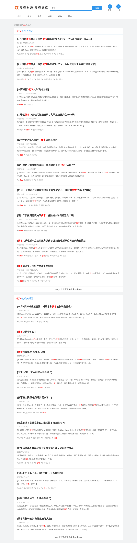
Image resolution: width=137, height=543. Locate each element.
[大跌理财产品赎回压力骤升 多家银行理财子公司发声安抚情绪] (52, 240)
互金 (35, 387)
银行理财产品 (31, 155)
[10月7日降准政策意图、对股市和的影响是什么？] (45, 306)
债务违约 (37, 438)
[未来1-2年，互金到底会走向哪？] (34, 372)
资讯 (40, 16)
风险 (21, 322)
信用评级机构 (38, 130)
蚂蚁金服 (46, 463)
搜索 (97, 8)
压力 (64, 256)
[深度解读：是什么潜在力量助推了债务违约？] (41, 422)
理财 (49, 205)
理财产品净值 (45, 281)
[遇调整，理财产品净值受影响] (35, 266)
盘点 (31, 79)
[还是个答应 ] (26, 332)
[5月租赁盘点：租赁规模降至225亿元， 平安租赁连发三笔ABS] (54, 39)
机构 (29, 16)
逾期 (28, 387)
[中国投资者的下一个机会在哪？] (34, 498)
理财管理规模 (38, 205)
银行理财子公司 (32, 256)
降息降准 (30, 180)
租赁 (23, 79)
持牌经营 (29, 413)
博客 (50, 16)
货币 (28, 322)
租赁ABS (60, 54)
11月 (28, 205)
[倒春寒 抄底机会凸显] (31, 352)
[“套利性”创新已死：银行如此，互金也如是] (40, 473)
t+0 (20, 413)
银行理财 (40, 180)
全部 (19, 16)
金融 (28, 438)
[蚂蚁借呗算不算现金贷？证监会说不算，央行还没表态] (45, 448)
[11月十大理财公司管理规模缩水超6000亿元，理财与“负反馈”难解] (54, 190)
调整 (23, 281)
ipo (34, 322)
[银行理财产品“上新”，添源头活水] (37, 140)
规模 (38, 79)
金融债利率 (48, 79)
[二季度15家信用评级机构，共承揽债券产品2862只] (46, 114)
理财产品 (56, 256)
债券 (21, 130)
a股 (46, 322)
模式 (21, 488)
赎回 (38, 231)
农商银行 (29, 105)
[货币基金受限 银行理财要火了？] (34, 397)
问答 (60, 16)
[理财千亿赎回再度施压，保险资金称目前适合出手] (45, 215)
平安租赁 (50, 54)
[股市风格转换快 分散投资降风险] (34, 518)
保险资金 (30, 231)
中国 (48, 387)
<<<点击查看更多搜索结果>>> (68, 289)
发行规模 (58, 79)
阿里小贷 (23, 463)
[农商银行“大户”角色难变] (33, 89)
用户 (70, 16)
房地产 (53, 488)
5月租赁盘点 (36, 54)
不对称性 (47, 438)
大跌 (45, 256)
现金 (37, 413)
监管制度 (30, 488)
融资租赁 (23, 54)
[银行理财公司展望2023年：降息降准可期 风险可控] (46, 165)
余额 (40, 322)
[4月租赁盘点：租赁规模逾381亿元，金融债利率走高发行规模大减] (56, 64)
